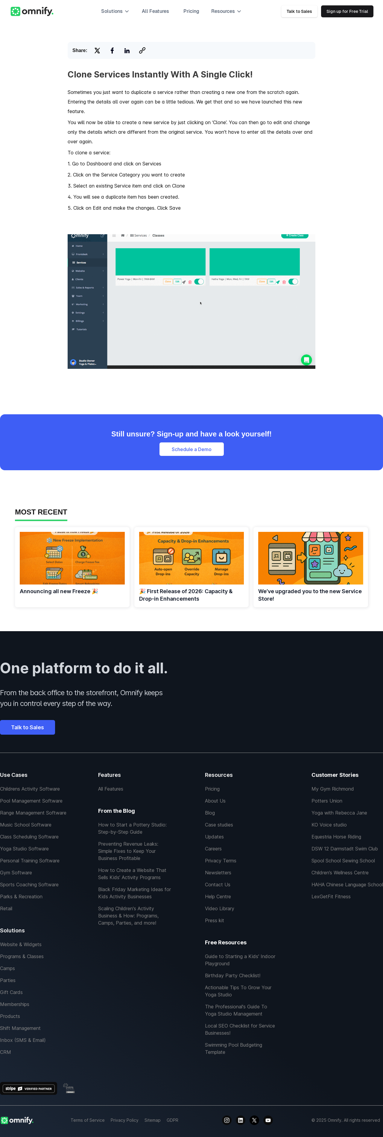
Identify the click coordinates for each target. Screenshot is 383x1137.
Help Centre (218, 896)
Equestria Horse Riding (336, 837)
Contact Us (217, 885)
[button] (115, 11)
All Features (110, 789)
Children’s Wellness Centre (340, 873)
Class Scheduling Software (29, 837)
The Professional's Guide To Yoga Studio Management (236, 1010)
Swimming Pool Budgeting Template (233, 1048)
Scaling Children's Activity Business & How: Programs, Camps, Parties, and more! (128, 915)
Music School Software (25, 825)
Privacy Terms (220, 861)
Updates (214, 837)
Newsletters (218, 873)
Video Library (219, 908)
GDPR (172, 1120)
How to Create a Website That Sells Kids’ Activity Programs (132, 873)
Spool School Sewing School (343, 861)
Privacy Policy (125, 1120)
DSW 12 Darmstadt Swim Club (344, 849)
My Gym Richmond (332, 789)
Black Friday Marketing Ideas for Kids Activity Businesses (134, 892)
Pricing (191, 11)
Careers (213, 849)
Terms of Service (88, 1120)
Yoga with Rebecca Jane (339, 813)
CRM (5, 1052)
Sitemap (153, 1120)
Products (10, 1016)
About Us (215, 801)
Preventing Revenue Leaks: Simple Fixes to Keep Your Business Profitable (128, 851)
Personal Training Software (30, 861)
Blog (210, 813)
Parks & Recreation (21, 896)
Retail (6, 908)
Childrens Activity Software (30, 789)
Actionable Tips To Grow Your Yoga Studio (238, 991)
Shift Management (20, 1028)
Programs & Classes (22, 956)
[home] (32, 11)
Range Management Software (33, 813)
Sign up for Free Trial (347, 11)
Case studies (219, 825)
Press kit (214, 920)
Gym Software (16, 873)
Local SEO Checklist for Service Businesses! (240, 1029)
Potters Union (326, 801)
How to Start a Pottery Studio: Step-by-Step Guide (132, 828)
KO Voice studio (329, 825)
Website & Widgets (21, 944)
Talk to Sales (299, 11)
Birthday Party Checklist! (232, 975)
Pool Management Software (31, 801)
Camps (7, 968)
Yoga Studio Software (24, 849)
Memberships (14, 1004)
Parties (8, 980)
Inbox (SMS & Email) (23, 1040)
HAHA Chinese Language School (347, 885)
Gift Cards (11, 992)
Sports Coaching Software (29, 885)
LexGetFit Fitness (331, 896)
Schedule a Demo (192, 449)
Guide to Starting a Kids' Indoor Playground (240, 959)
